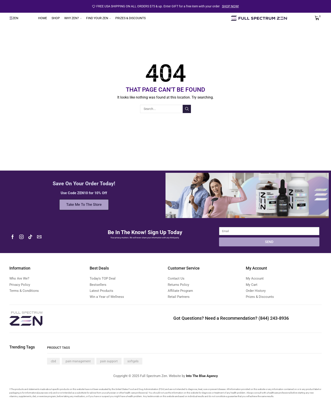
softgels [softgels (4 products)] (133, 361)
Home (42, 18)
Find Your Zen (98, 18)
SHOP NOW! (230, 6)
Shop (56, 18)
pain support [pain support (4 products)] (109, 361)
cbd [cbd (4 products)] (53, 361)
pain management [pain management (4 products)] (78, 361)
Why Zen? (73, 18)
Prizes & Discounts (130, 18)
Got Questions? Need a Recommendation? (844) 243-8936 (231, 318)
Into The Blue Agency (202, 376)
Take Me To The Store (84, 204)
